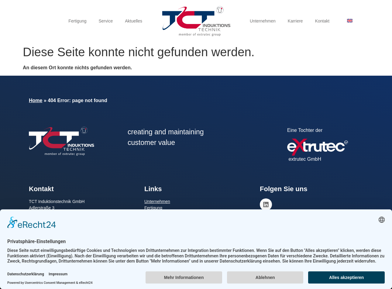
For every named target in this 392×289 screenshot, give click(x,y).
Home (35, 100)
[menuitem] (350, 20)
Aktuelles (133, 21)
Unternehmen (263, 21)
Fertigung (77, 21)
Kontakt (322, 21)
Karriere (295, 21)
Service (106, 21)
